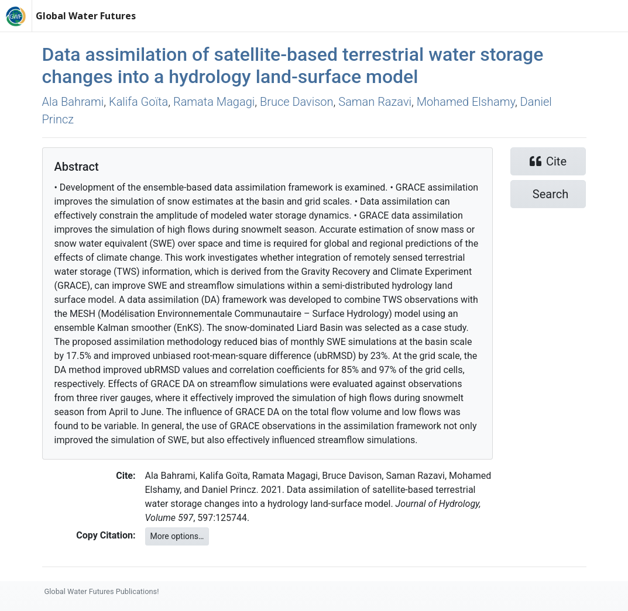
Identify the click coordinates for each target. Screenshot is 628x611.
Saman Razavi (374, 102)
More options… (177, 536)
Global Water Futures (86, 15)
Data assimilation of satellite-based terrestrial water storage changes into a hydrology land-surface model (293, 65)
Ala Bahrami (73, 102)
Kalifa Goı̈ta (138, 102)
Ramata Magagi (214, 102)
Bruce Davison (297, 102)
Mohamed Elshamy (466, 102)
